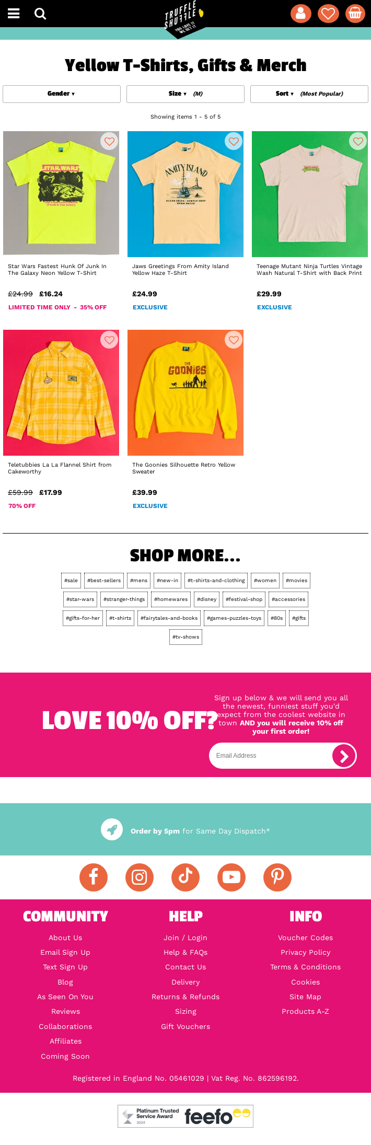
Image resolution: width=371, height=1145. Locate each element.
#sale (71, 580)
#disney (206, 599)
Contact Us (185, 966)
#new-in (167, 580)
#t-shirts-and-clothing (216, 580)
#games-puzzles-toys (234, 618)
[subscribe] (343, 755)
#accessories (288, 599)
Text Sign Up (65, 966)
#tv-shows (185, 636)
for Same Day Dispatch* (185, 831)
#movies (296, 580)
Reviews (65, 1011)
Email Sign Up (65, 952)
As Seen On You (65, 996)
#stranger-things (124, 599)
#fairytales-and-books (169, 618)
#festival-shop (244, 599)
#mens (138, 580)
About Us (65, 937)
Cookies (305, 982)
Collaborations (65, 1026)
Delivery (185, 982)
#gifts (299, 618)
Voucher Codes (305, 937)
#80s (277, 618)
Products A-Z (305, 1011)
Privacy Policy (305, 952)
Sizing (185, 1011)
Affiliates (66, 1041)
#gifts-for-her (83, 618)
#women (265, 580)
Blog (65, 982)
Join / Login (185, 937)
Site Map (305, 996)
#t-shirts (120, 618)
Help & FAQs (185, 952)
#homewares (171, 599)
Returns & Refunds (185, 996)
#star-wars (80, 599)
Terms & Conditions (305, 966)
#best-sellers (104, 580)
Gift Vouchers (185, 1026)
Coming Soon (65, 1056)
